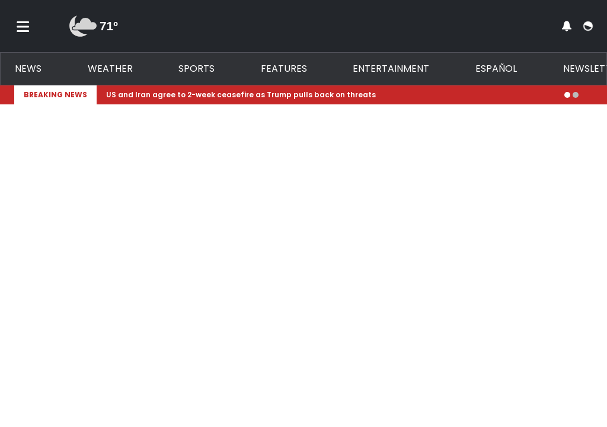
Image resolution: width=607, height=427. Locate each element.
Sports (196, 68)
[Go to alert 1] (567, 95)
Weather (110, 68)
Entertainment (391, 68)
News (28, 68)
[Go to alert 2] (576, 95)
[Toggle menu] (23, 26)
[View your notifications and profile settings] (567, 26)
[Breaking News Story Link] (330, 94)
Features (284, 68)
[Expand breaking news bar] (590, 95)
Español (496, 68)
